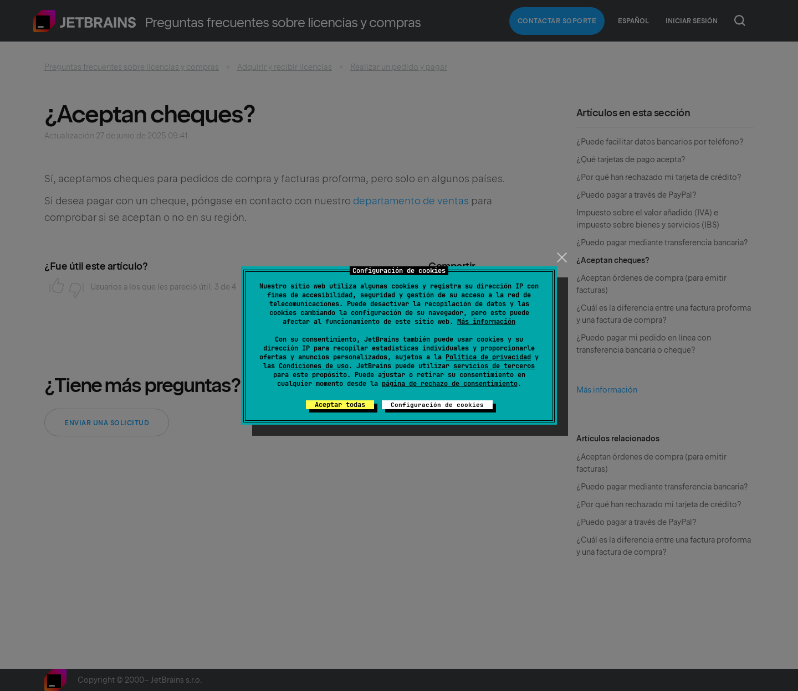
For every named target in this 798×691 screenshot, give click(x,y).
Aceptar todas (340, 404)
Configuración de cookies (437, 405)
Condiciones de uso (314, 366)
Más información (486, 321)
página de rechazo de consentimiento (450, 383)
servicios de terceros (494, 366)
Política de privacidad (488, 357)
